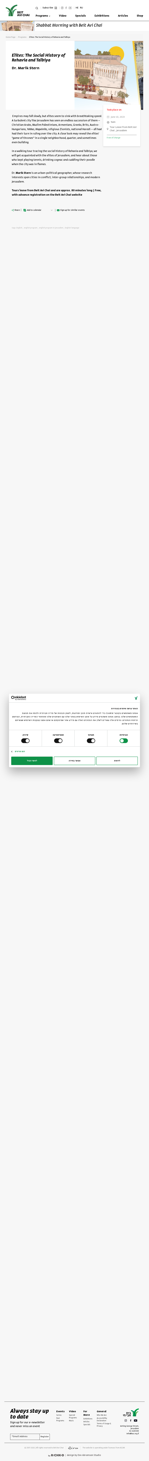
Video (62, 16)
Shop (140, 16)
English (19, 228)
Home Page (10, 37)
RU (81, 8)
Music (71, 1421)
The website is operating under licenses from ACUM (104, 1448)
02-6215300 (134, 1431)
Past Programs (60, 1419)
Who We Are (102, 1415)
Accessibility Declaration (102, 1419)
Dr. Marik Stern (25, 68)
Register (44, 1437)
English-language (72, 228)
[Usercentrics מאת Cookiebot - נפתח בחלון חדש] (24, 698)
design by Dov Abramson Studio (84, 1455)
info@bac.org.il (132, 1434)
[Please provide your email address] (25, 1437)
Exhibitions (102, 16)
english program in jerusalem (51, 228)
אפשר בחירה (74, 761)
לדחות (117, 761)
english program (30, 228)
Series (59, 1415)
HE (77, 8)
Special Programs (73, 1416)
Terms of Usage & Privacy (104, 1425)
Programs (42, 16)
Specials (80, 16)
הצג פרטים (20, 751)
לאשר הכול (32, 761)
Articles (123, 16)
